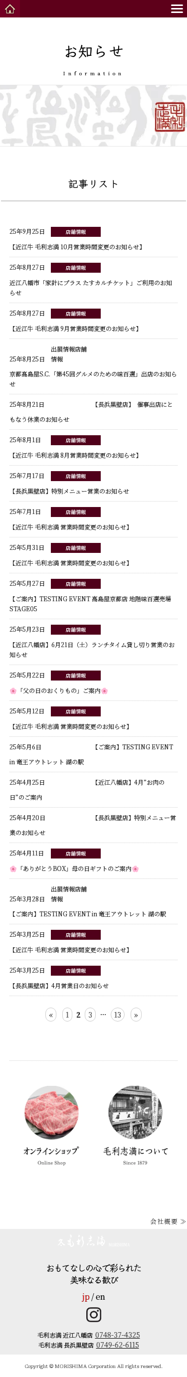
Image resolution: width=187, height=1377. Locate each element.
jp (86, 1296)
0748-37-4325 (117, 1335)
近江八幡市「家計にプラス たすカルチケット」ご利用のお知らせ (90, 280)
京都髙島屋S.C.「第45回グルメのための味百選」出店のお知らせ (93, 371)
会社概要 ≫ (168, 1221)
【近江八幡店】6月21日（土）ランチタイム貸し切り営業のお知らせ (92, 642)
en (100, 1296)
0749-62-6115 (117, 1345)
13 (117, 1015)
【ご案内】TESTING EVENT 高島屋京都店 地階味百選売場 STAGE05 (90, 596)
